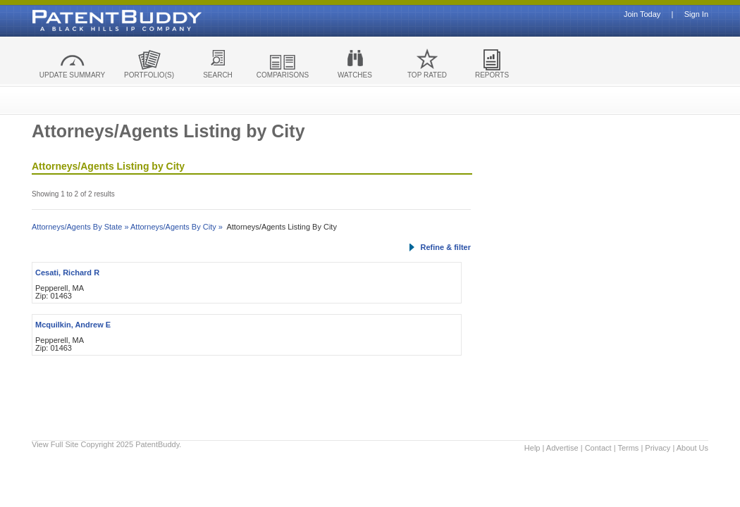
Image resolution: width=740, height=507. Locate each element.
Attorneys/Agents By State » (80, 227)
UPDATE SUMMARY (72, 75)
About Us (692, 448)
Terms (628, 448)
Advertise (562, 448)
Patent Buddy (84, 20)
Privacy (657, 448)
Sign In (696, 14)
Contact (598, 448)
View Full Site (55, 444)
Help (532, 448)
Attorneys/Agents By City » (176, 227)
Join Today (642, 14)
